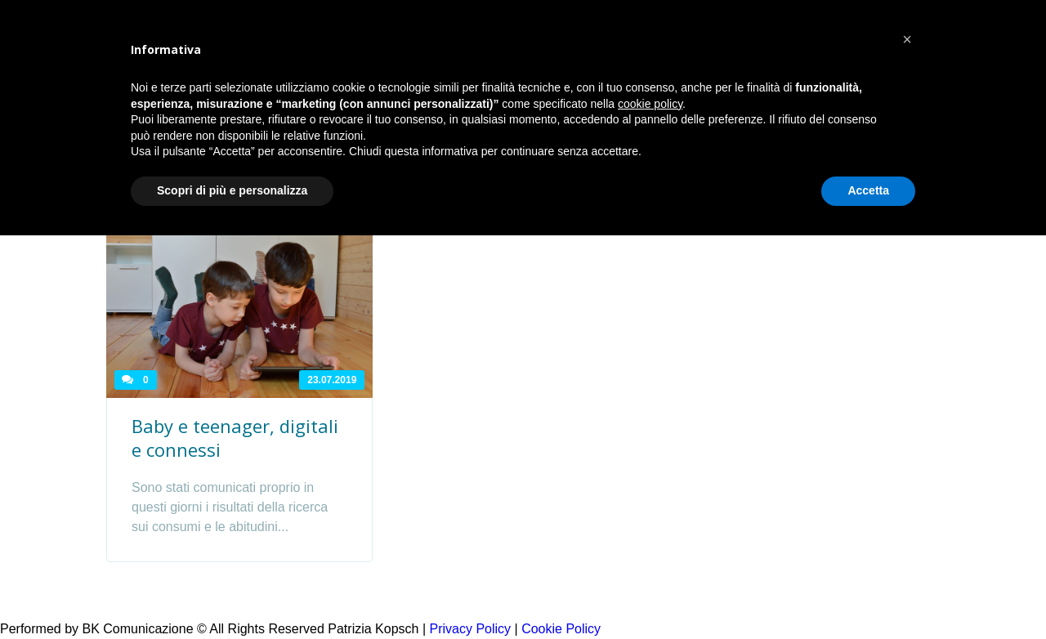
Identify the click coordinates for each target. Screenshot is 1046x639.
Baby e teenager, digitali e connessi (235, 437)
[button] (907, 39)
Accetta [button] (868, 190)
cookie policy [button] (650, 103)
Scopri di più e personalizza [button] (232, 190)
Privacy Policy (471, 629)
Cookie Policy (561, 629)
